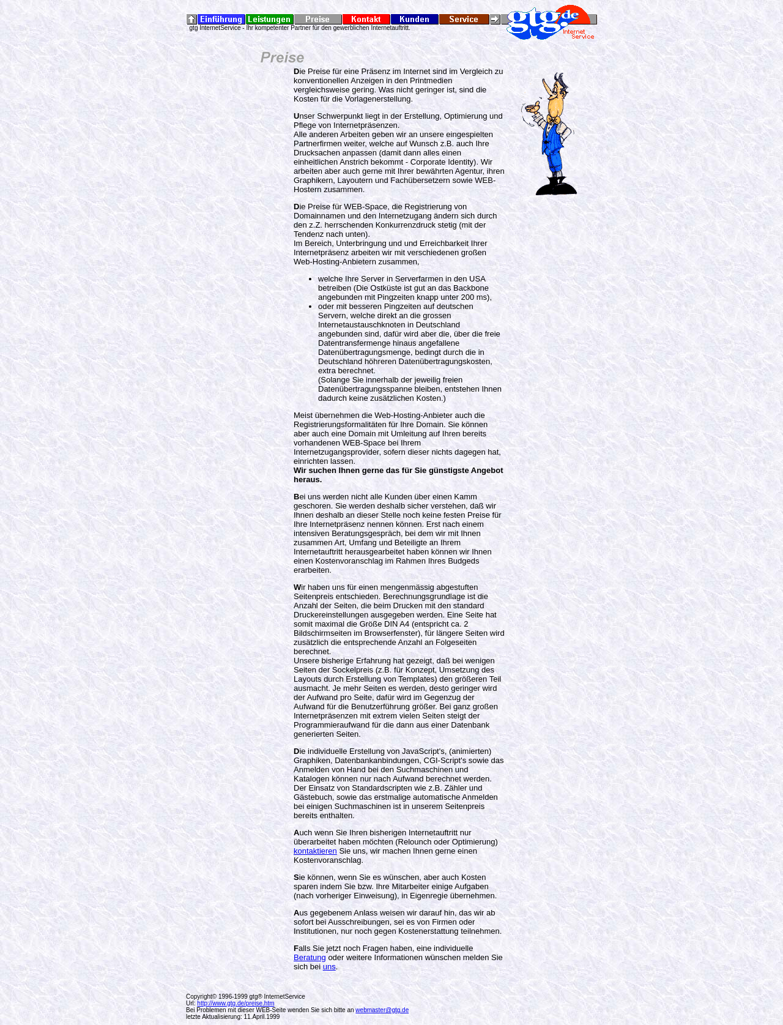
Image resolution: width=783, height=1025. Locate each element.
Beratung (310, 957)
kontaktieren (315, 850)
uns (329, 966)
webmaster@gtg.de (382, 1010)
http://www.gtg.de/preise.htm (235, 1003)
